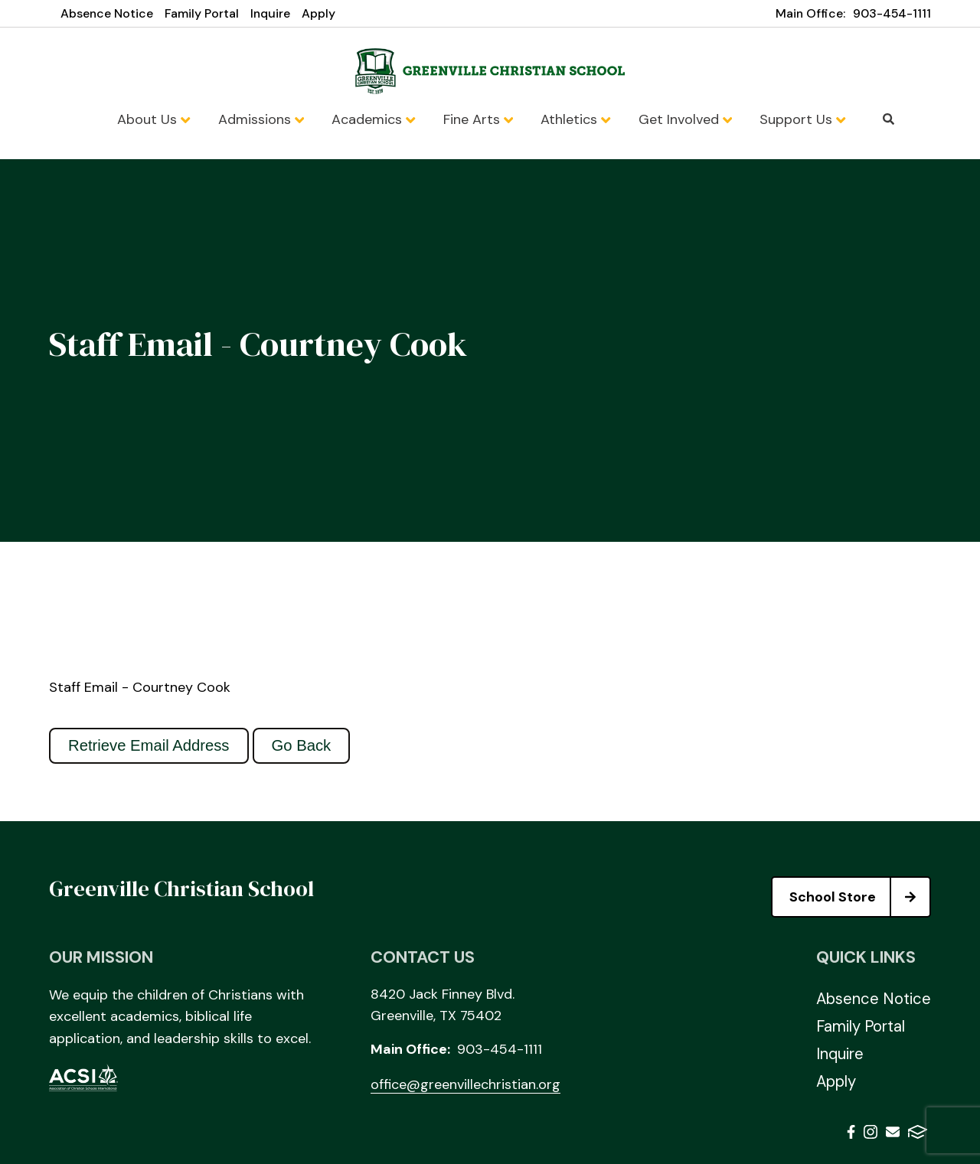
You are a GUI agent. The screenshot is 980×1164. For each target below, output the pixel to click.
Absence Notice (106, 13)
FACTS (917, 1132)
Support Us (802, 119)
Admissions (261, 119)
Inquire (270, 13)
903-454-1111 (892, 13)
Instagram (870, 1132)
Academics (373, 119)
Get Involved (685, 119)
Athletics (575, 119)
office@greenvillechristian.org (465, 1084)
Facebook (851, 1132)
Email (893, 1132)
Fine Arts (478, 119)
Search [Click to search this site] (888, 119)
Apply (318, 13)
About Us (153, 119)
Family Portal (202, 13)
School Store (859, 897)
